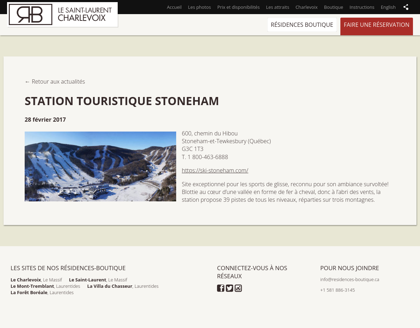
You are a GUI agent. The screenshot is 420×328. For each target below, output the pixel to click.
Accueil (174, 7)
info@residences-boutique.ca (349, 279)
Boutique (333, 7)
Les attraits (277, 7)
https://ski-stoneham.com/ (215, 170)
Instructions (362, 7)
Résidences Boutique (302, 25)
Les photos (199, 7)
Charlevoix (307, 7)
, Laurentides (45, 286)
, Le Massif (36, 280)
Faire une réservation (376, 25)
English (388, 7)
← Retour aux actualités (55, 81)
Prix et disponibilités (238, 7)
